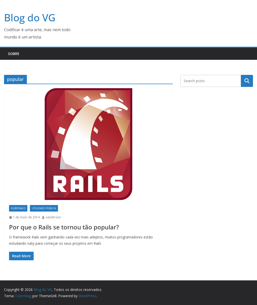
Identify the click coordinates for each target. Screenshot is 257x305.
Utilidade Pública (44, 208)
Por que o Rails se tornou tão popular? (64, 227)
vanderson (53, 217)
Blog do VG (29, 17)
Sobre (13, 53)
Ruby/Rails (18, 208)
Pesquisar (247, 80)
